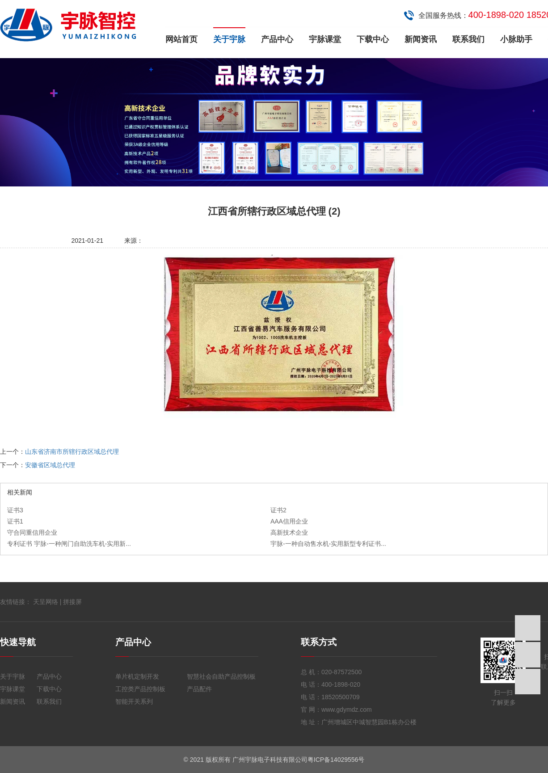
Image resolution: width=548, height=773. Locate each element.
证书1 (15, 521)
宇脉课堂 (325, 39)
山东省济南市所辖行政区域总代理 (72, 451)
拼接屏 (72, 601)
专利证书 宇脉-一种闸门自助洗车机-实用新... (69, 543)
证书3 (15, 510)
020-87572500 (341, 672)
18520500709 (340, 697)
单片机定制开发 (137, 676)
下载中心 (373, 39)
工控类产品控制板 (140, 689)
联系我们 (468, 39)
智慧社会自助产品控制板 (221, 676)
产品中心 (277, 39)
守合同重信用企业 (32, 532)
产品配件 (199, 689)
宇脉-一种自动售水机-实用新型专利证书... (328, 543)
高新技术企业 (289, 532)
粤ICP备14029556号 (336, 759)
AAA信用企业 (289, 521)
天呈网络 (45, 601)
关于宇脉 (229, 39)
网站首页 (181, 39)
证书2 (278, 510)
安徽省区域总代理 (50, 465)
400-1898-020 (340, 684)
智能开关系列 (134, 701)
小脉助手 (516, 39)
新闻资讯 (421, 39)
